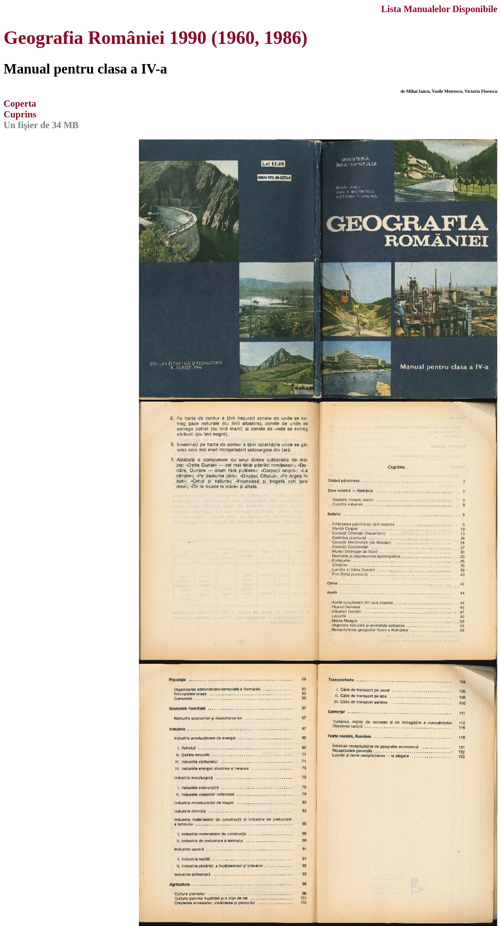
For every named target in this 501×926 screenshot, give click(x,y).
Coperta (20, 103)
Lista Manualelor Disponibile (439, 9)
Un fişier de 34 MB (41, 125)
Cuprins (20, 114)
